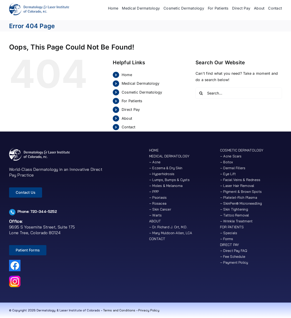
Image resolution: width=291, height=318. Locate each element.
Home (127, 74)
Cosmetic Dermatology (142, 92)
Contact (128, 127)
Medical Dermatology (141, 83)
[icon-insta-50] (14, 277)
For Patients (132, 101)
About (127, 118)
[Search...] (239, 93)
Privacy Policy (148, 310)
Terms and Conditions (119, 310)
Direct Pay (131, 109)
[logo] (39, 4)
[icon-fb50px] (14, 261)
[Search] (201, 93)
